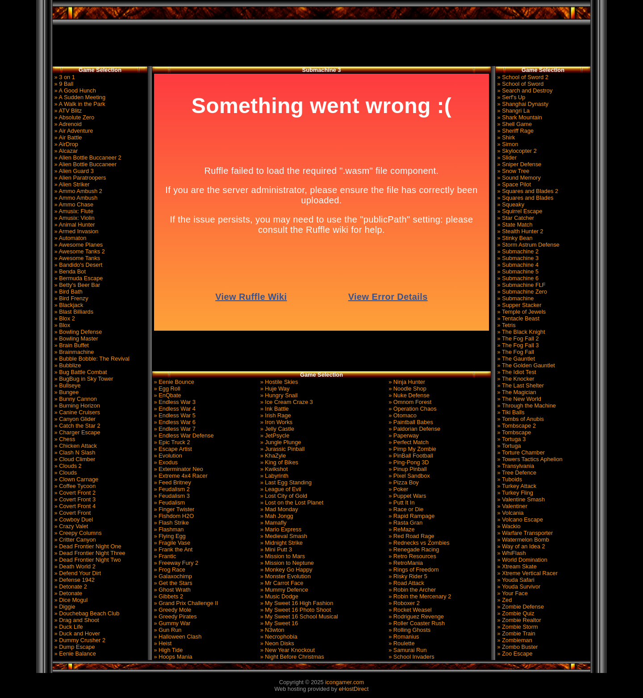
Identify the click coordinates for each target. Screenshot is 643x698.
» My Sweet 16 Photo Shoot (295, 609)
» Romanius (403, 636)
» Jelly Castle (276, 428)
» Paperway (403, 435)
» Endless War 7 (174, 428)
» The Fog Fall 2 (517, 338)
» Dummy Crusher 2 (79, 640)
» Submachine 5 (517, 271)
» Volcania (510, 512)
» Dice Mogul (70, 600)
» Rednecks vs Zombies (418, 542)
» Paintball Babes (410, 422)
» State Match (514, 224)
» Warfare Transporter (524, 533)
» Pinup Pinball (407, 469)
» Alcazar (65, 150)
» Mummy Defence (283, 589)
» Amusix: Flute (73, 211)
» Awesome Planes (78, 244)
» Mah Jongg (276, 516)
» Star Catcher (515, 217)
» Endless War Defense (183, 435)
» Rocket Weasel (409, 609)
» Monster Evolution (285, 576)
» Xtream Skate (516, 566)
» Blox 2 (64, 318)
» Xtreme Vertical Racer (527, 573)
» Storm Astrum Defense (527, 244)
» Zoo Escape (514, 653)
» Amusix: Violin (74, 217)
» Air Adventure (73, 130)
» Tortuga (508, 445)
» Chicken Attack (75, 445)
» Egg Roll (166, 388)
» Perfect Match (408, 442)
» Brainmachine (73, 352)
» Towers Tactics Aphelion (529, 459)
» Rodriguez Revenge (415, 616)
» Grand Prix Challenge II (185, 603)
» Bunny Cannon (75, 398)
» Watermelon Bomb (522, 539)
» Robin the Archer (411, 589)
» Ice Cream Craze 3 (286, 402)
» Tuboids (509, 479)
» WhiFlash (511, 553)
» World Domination (521, 559)
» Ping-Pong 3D (408, 462)
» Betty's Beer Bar (76, 285)
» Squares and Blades (524, 197)
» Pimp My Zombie (411, 449)
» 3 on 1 (64, 77)
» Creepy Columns (77, 533)
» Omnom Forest (409, 402)
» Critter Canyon (74, 539)
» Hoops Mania (172, 656)
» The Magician (516, 392)
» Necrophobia (278, 636)
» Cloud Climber (74, 459)
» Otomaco (402, 415)
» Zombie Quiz (515, 613)
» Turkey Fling (514, 492)
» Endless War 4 (174, 408)
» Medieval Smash (283, 536)
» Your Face (512, 593)
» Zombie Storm (517, 626)
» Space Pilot (513, 184)
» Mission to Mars (282, 556)
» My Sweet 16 (278, 623)
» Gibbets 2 (167, 596)
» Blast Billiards (73, 311)
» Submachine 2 (517, 251)
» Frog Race (168, 569)
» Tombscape (513, 432)
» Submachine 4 (517, 264)
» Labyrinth (273, 475)
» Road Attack (405, 583)
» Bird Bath (68, 291)
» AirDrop (65, 144)
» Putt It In (401, 502)
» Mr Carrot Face (281, 583)
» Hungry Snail (278, 395)
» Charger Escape (76, 432)
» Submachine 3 (517, 258)
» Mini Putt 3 (275, 549)
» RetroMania (405, 562)
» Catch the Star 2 (76, 425)
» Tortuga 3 (511, 439)
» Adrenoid (67, 124)
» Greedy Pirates (174, 616)
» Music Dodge (278, 596)
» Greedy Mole (172, 609)
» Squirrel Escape (519, 211)
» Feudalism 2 (171, 489)
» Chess (64, 439)
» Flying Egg (169, 536)
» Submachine (515, 298)
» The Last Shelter (520, 385)
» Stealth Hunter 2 (519, 231)
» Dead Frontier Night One (87, 546)
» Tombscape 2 (516, 425)
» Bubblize (67, 365)
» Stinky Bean (514, 238)
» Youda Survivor (518, 586)
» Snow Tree (512, 171)
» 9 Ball (63, 83)
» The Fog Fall (515, 352)
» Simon (507, 144)
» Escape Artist (172, 449)
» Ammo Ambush (75, 197)
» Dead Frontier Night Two (87, 559)
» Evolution (167, 455)
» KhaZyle (272, 455)
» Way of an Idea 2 (520, 546)
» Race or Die (405, 509)
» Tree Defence (516, 472)
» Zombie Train (515, 633)
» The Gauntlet (515, 358)
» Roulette (401, 643)
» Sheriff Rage (515, 130)
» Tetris (506, 325)
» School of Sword (519, 83)
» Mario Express (280, 529)
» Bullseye (67, 385)
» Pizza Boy (403, 482)
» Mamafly (273, 522)
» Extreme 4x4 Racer (180, 475)
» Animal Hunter (74, 224)
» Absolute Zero (73, 117)
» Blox (61, 325)
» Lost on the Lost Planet (291, 502)
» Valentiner (511, 506)
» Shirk (505, 137)
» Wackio (508, 526)
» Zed (504, 600)
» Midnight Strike (281, 542)
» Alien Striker (71, 184)
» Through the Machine (526, 405)
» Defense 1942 (74, 579)
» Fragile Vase (171, 542)
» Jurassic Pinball (282, 449)
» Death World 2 (74, 566)
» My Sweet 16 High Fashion (296, 603)
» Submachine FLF (521, 285)
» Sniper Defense (518, 164)
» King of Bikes (278, 462)
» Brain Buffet (71, 345)
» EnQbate (166, 395)
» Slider (506, 157)
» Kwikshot (273, 469)
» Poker (398, 489)
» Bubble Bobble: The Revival (91, 358)
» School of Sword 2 (522, 77)
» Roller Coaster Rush (416, 623)
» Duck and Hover (76, 633)
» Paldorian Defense (414, 428)
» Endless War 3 (174, 402)
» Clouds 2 (67, 466)
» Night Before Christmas (291, 656)
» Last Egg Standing (285, 482)
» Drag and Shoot (76, 620)
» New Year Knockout (287, 650)
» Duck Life (68, 626)
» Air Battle (67, 137)
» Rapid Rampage (411, 516)
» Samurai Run (407, 650)
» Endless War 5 (174, 415)
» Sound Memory (518, 177)
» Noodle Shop (406, 388)
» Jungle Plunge (280, 442)
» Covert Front (72, 512)
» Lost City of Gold (283, 495)
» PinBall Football (410, 455)
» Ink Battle (274, 408)
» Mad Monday (278, 509)
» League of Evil (280, 489)
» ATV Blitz (67, 110)
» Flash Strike (170, 522)
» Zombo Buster (517, 646)
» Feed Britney (171, 482)
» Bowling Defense (77, 331)
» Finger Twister (173, 509)
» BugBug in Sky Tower (83, 378)
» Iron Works (275, 422)
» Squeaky (510, 204)
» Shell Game (514, 124)
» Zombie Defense (520, 606)
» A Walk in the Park (79, 104)
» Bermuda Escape (78, 278)
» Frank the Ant (172, 549)
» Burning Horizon (76, 405)
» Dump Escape (74, 646)
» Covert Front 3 (74, 499)
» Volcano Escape (519, 519)
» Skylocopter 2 (516, 150)
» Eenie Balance (74, 653)
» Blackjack (68, 305)
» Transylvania (515, 466)
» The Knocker (515, 378)
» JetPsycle (274, 435)
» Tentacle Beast (517, 318)
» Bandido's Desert (77, 264)
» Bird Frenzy (70, 298)
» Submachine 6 (517, 278)
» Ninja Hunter (406, 381)
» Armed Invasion (75, 231)
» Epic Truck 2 (171, 442)
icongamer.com (344, 682)
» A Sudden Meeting (79, 97)
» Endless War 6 (174, 422)
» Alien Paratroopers (79, 177)
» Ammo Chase (73, 204)
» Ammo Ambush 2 (77, 191)
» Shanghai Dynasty (522, 104)
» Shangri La (513, 110)
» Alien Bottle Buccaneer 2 (87, 157)
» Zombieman (514, 640)
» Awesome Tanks (76, 258)
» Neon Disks (276, 643)
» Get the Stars (172, 583)
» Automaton (69, 238)
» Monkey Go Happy (285, 569)
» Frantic (164, 556)
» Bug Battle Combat (80, 372)
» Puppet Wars (406, 495)
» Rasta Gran (405, 522)
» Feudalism (168, 502)
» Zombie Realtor (518, 620)
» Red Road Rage (410, 536)
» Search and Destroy (524, 90)
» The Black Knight (520, 331)
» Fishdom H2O (173, 516)
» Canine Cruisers (76, 412)
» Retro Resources (411, 556)
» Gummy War (171, 623)
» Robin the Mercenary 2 (419, 596)
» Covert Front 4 (74, 506)
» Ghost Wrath (171, 589)
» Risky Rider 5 (407, 576)
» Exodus (165, 462)
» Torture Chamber (520, 452)
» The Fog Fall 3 (517, 345)
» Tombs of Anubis (520, 419)
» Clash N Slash (74, 452)
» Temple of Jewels (521, 311)
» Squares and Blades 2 (527, 191)
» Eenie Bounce (173, 381)
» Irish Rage (275, 415)
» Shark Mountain (519, 117)
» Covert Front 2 (74, 492)
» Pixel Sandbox (408, 475)
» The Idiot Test (516, 372)
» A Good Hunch (74, 90)
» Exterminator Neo (177, 469)
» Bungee (66, 392)
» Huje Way (274, 388)
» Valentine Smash (520, 499)
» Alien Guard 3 (73, 171)
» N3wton (271, 630)
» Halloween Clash (176, 636)
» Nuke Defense (408, 395)
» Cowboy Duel (73, 519)
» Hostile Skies (278, 381)
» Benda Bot (69, 271)
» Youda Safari (515, 579)
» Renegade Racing (413, 549)
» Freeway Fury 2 (175, 562)
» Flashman (168, 529)
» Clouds (65, 472)
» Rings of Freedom (413, 569)
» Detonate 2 (70, 586)
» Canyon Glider (74, 419)
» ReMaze (401, 529)
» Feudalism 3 (171, 495)
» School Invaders (410, 656)
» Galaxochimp (172, 576)
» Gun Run (166, 630)
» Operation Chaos (412, 408)
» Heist (161, 643)
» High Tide (167, 650)
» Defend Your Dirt (77, 573)
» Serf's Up (510, 97)
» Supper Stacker (518, 305)
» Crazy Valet (70, 526)
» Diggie (64, 606)
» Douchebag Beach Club (86, 613)
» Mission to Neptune (286, 562)
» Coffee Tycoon (74, 486)
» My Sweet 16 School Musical (298, 616)
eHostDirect (354, 688)
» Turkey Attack (516, 486)
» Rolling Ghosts (408, 630)
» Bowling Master (75, 338)
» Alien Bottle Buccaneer (85, 164)
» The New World (518, 398)
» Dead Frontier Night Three (89, 553)
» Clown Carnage (75, 479)
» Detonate (67, 593)
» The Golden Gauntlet (525, 365)
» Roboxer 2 (403, 603)
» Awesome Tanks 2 (79, 251)
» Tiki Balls (510, 412)
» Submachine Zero (521, 291)
